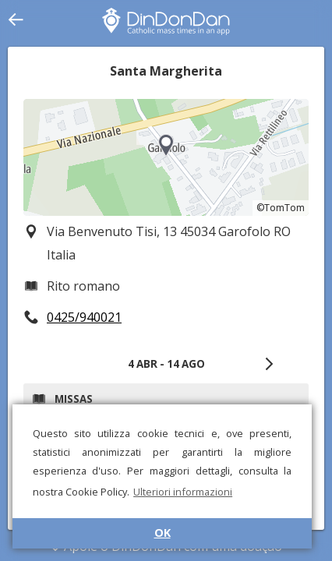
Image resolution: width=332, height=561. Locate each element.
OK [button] (162, 532)
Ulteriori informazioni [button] (182, 492)
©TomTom (280, 207)
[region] (166, 157)
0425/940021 (84, 317)
